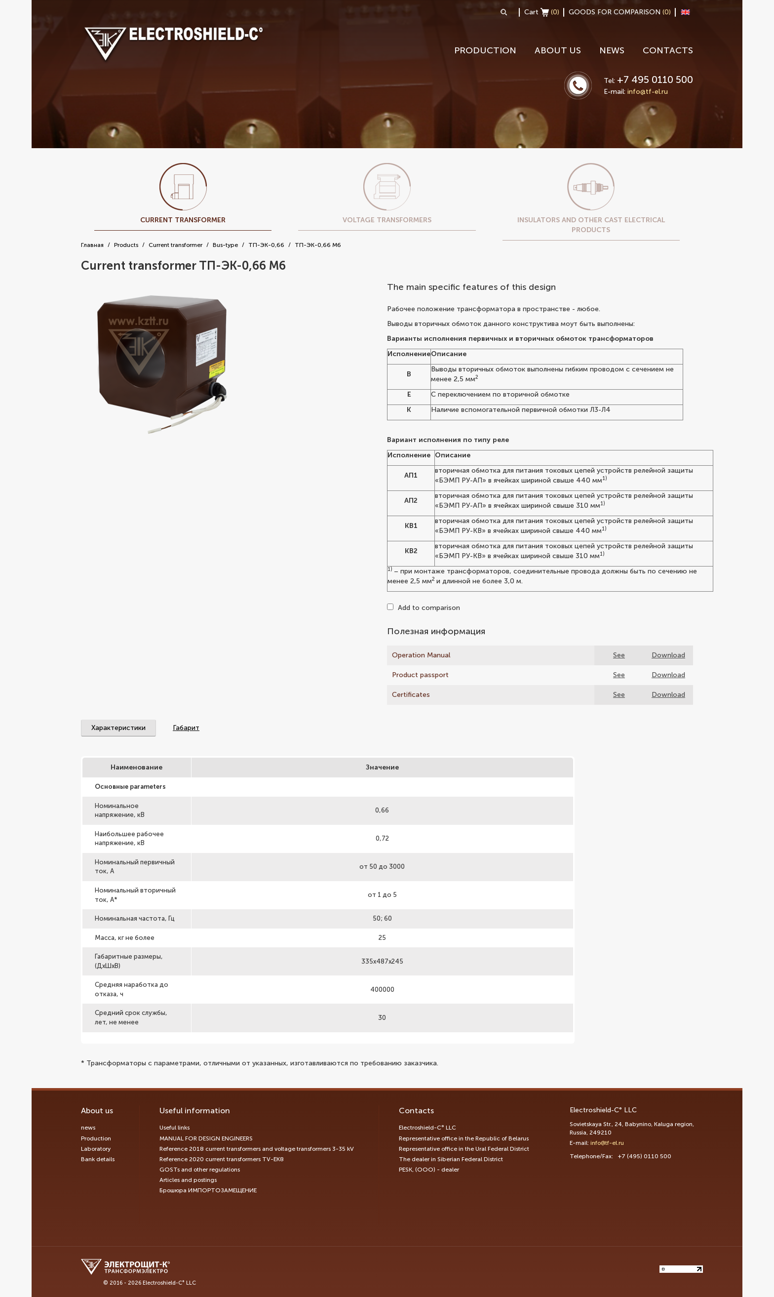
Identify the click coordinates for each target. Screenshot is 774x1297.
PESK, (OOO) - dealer (429, 1169)
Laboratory (96, 1148)
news (611, 50)
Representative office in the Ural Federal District (464, 1148)
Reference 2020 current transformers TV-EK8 (221, 1159)
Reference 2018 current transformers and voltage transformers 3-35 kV (256, 1148)
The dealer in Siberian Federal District (451, 1159)
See (619, 655)
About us (558, 50)
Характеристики (118, 728)
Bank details (98, 1159)
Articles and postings (188, 1179)
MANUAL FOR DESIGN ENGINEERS (206, 1138)
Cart (541, 12)
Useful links (174, 1127)
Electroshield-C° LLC (427, 1127)
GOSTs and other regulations (199, 1169)
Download (668, 655)
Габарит (186, 728)
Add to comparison (423, 608)
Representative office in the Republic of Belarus (464, 1138)
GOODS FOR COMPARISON (620, 12)
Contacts (668, 50)
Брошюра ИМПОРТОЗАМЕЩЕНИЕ (208, 1190)
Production (485, 50)
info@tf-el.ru (647, 91)
